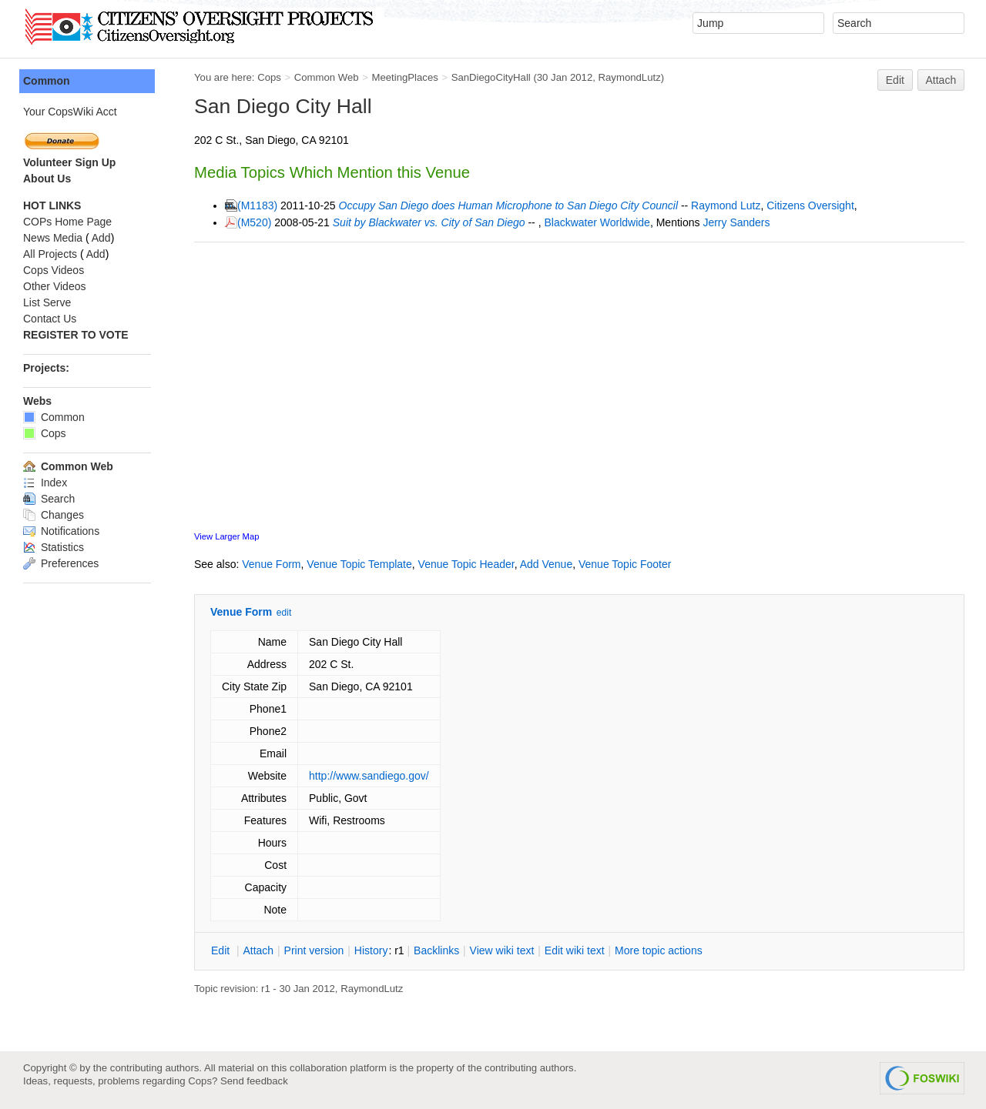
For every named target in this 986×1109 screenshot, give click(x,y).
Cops (269, 77)
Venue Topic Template (359, 564)
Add (101, 238)
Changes (53, 515)
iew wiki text (502, 950)
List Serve (47, 302)
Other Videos (54, 286)
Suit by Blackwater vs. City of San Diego (429, 222)
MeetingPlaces (404, 77)
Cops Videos (53, 270)
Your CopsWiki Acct (70, 111)
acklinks (436, 950)
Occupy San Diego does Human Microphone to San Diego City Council (508, 205)
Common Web (326, 77)
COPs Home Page (67, 221)
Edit (895, 80)
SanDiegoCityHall (491, 77)
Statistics (53, 547)
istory (371, 950)
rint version (314, 950)
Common (46, 81)
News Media (52, 238)
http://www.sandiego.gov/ (369, 776)
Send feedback (254, 1081)
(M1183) (257, 205)
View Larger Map (226, 536)
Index (45, 482)
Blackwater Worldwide (596, 222)
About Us (47, 178)
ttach (258, 950)
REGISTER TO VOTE (76, 335)
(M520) (254, 222)
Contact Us (49, 318)
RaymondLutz (630, 77)
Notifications (61, 531)
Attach (941, 80)
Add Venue (546, 564)
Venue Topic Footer (625, 564)
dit (222, 950)
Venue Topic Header (466, 564)
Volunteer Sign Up (69, 162)
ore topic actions (659, 950)
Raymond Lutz (725, 205)
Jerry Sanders (736, 222)
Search (49, 499)
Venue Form (271, 564)
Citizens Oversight (810, 205)
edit (284, 612)
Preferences (61, 563)
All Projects (50, 254)
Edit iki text (575, 950)
